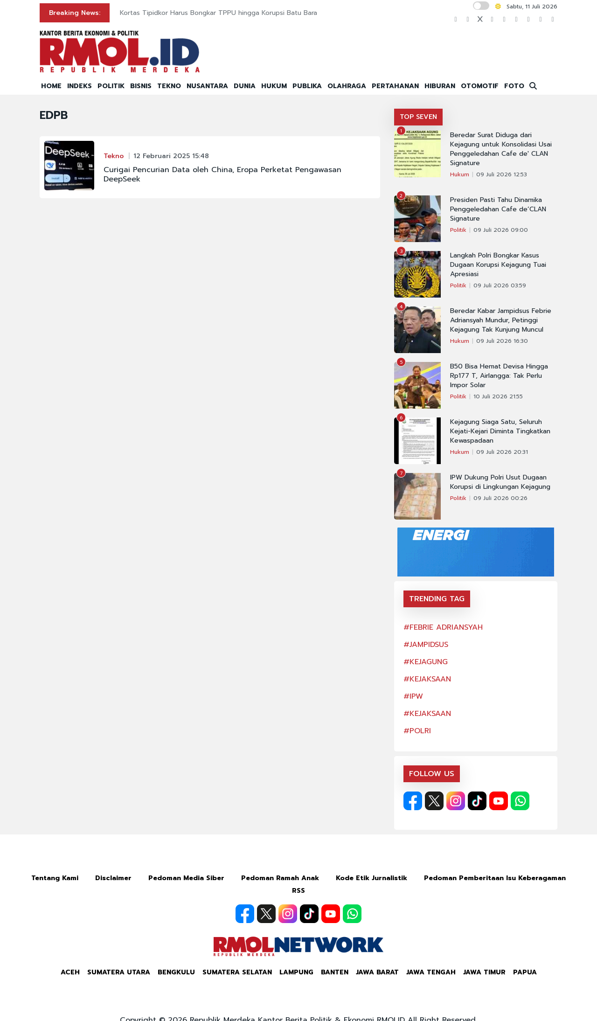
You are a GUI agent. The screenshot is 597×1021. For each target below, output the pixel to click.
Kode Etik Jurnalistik (371, 878)
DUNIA (245, 86)
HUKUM (274, 86)
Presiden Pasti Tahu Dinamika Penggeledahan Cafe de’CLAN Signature (498, 209)
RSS (298, 891)
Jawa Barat (377, 972)
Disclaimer (113, 878)
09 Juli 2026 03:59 (499, 285)
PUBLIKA (307, 86)
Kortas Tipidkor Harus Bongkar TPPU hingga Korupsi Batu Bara (218, 13)
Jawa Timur (484, 972)
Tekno (114, 156)
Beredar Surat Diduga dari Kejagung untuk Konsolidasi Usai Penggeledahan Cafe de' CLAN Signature (501, 149)
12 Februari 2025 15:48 (171, 156)
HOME (51, 86)
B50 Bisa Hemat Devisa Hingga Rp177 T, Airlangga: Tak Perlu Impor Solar (499, 376)
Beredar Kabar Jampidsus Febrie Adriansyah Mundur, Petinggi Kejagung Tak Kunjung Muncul (500, 320)
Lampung (296, 972)
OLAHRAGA (346, 86)
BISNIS (141, 86)
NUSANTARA (207, 86)
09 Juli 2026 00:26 (500, 498)
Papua (525, 972)
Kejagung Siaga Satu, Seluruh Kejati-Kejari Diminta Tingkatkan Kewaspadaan (500, 431)
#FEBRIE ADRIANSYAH (443, 627)
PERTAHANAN (395, 86)
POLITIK (111, 86)
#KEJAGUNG (425, 661)
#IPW (413, 696)
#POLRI (417, 730)
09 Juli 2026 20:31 (502, 452)
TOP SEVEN (418, 117)
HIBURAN (439, 86)
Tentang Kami (54, 878)
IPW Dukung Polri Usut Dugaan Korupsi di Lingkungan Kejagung (500, 482)
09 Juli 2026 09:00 (500, 230)
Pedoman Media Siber (186, 878)
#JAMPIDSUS (425, 644)
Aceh (70, 972)
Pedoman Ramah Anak (280, 878)
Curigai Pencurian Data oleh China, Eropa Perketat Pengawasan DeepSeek (222, 174)
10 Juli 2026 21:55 (498, 396)
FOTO (514, 86)
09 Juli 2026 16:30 (502, 341)
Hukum (459, 174)
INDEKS (79, 86)
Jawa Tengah (431, 972)
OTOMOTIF (480, 86)
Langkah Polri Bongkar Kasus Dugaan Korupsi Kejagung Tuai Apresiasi (498, 265)
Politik (458, 230)
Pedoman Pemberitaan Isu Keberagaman (495, 878)
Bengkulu (176, 972)
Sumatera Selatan (237, 972)
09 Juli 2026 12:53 (501, 174)
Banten (334, 972)
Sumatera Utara (118, 972)
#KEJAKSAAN (427, 679)
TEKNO (169, 86)
